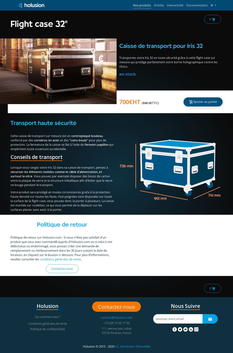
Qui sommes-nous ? (47, 317)
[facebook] (175, 329)
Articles (159, 5)
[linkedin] (191, 329)
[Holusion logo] (31, 5)
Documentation (197, 5)
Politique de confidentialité (47, 329)
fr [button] (213, 5)
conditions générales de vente (60, 259)
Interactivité (175, 5)
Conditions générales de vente (47, 324)
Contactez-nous (62, 269)
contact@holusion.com (116, 318)
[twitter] (180, 329)
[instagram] (196, 329)
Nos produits (142, 5)
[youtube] (185, 329)
